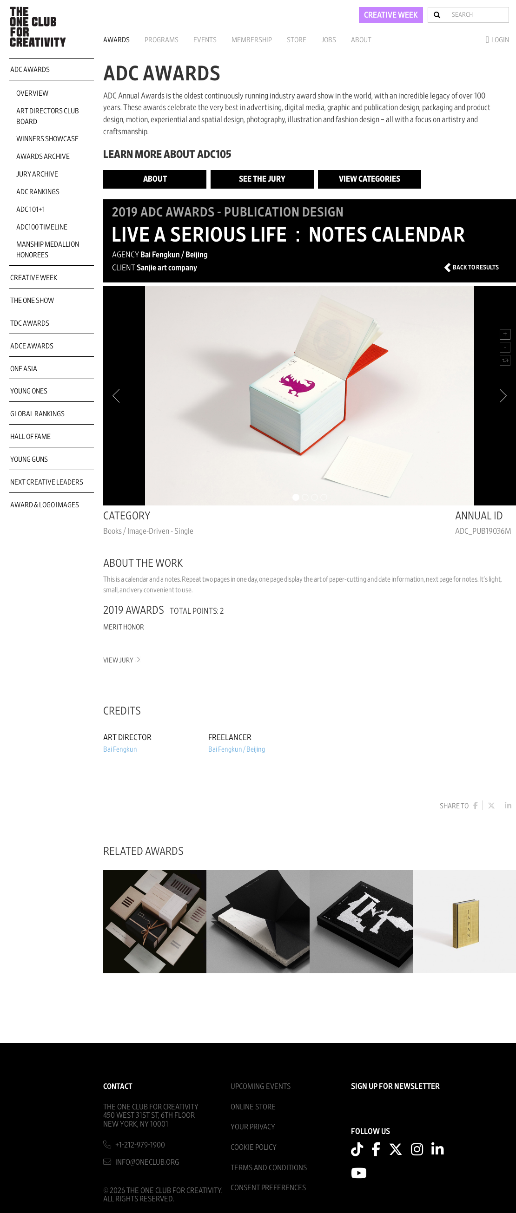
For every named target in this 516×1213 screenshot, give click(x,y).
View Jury (121, 660)
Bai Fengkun (120, 749)
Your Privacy (253, 1127)
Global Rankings (37, 414)
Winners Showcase (47, 139)
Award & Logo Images (44, 505)
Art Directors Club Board (47, 116)
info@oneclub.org (147, 1162)
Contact (117, 1086)
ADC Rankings (38, 192)
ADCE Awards (31, 346)
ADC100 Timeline (41, 227)
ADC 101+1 (30, 209)
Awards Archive (43, 156)
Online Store (253, 1107)
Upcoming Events (261, 1086)
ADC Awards (30, 69)
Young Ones (28, 391)
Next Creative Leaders (46, 482)
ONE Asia (23, 369)
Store (296, 40)
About (361, 40)
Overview (32, 93)
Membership (252, 40)
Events (205, 40)
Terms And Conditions (269, 1168)
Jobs (328, 40)
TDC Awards (29, 323)
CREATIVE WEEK (391, 15)
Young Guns (29, 459)
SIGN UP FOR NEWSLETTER (395, 1086)
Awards (116, 40)
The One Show (32, 300)
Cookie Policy (254, 1147)
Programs (162, 40)
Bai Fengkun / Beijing (236, 749)
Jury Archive (37, 174)
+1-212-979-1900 (140, 1145)
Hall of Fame (30, 436)
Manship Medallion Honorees (47, 250)
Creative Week (33, 278)
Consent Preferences (268, 1188)
